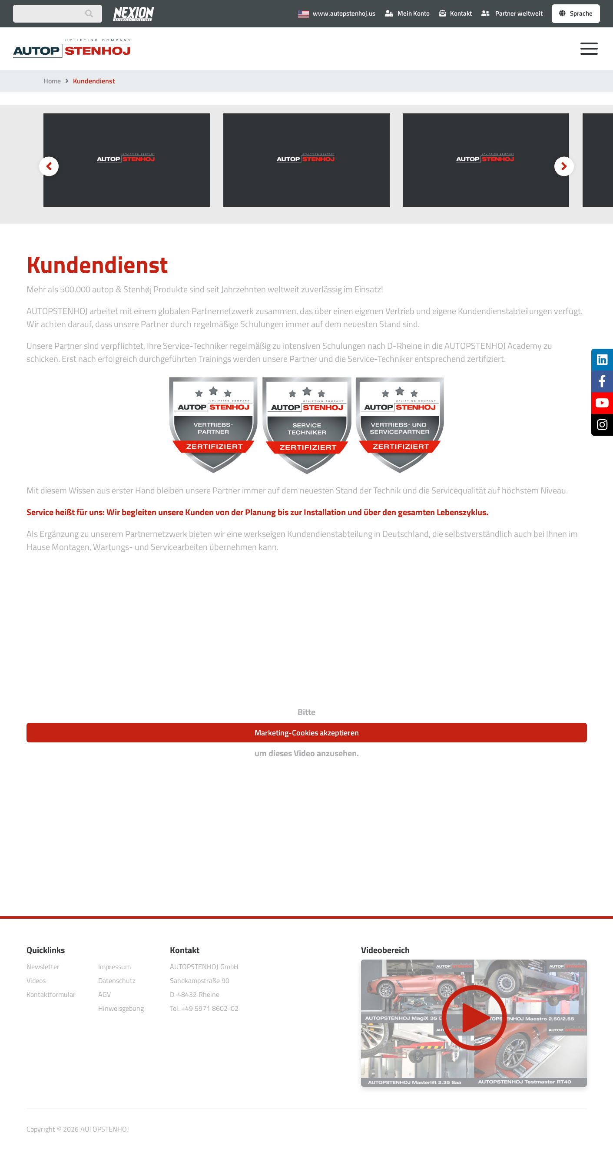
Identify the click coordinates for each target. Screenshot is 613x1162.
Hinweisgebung (121, 1008)
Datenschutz (117, 980)
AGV (104, 994)
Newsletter (43, 966)
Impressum (114, 966)
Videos (36, 980)
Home (52, 81)
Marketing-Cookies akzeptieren (307, 732)
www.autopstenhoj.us (336, 13)
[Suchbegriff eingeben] (57, 14)
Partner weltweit (512, 13)
